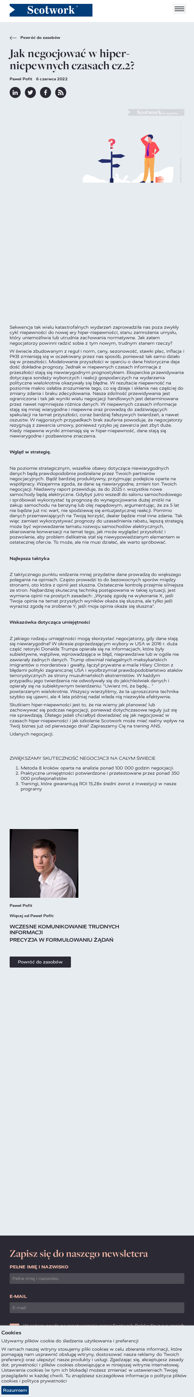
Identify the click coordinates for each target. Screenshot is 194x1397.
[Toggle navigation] (180, 9)
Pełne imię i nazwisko (39, 1266)
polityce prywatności (44, 1380)
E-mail (18, 1296)
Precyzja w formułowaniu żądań (61, 940)
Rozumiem (15, 1390)
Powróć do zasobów (35, 38)
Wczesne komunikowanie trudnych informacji (64, 930)
